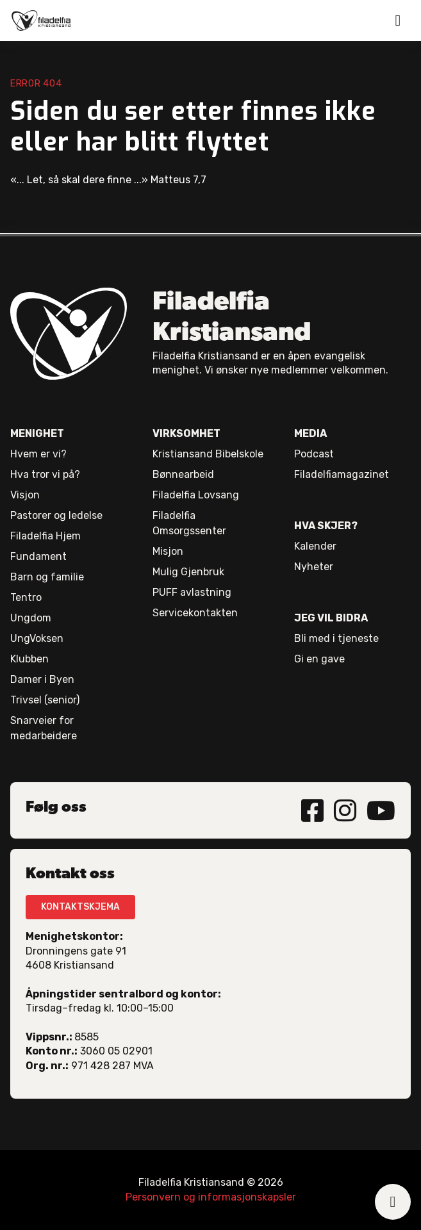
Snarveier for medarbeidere (43, 728)
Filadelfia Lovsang (196, 495)
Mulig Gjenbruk (188, 572)
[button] (398, 20)
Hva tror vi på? (45, 474)
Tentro (26, 597)
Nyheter (313, 567)
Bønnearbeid (183, 474)
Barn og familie (47, 577)
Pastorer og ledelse (56, 515)
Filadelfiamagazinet (341, 474)
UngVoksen (36, 638)
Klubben (29, 659)
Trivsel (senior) (44, 700)
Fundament (38, 556)
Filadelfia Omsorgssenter (189, 523)
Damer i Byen (42, 679)
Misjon (168, 551)
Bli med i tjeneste (336, 638)
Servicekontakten (195, 613)
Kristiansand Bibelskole (208, 454)
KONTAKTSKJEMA (80, 906)
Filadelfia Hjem (45, 536)
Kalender (315, 546)
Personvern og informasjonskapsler (211, 1197)
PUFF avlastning (192, 592)
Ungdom (30, 618)
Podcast (314, 454)
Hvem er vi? (38, 454)
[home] (41, 20)
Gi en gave (319, 659)
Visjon (25, 495)
